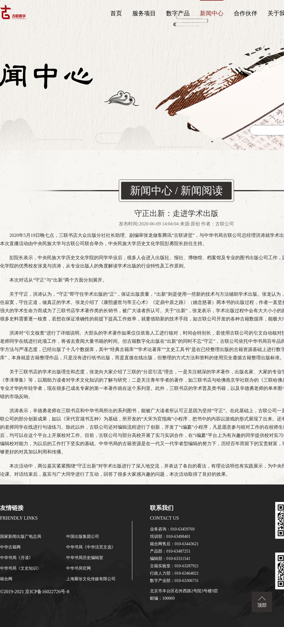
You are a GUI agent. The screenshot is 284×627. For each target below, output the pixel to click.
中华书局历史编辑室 (84, 558)
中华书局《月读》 (16, 558)
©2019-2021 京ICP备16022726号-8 (34, 591)
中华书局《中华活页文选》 (91, 547)
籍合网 (6, 579)
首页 (116, 13)
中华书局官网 (78, 568)
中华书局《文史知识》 (20, 568)
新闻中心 (211, 13)
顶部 (262, 605)
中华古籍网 (10, 547)
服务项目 (144, 13)
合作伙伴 (245, 13)
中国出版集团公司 (82, 536)
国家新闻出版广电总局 (20, 536)
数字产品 (178, 13)
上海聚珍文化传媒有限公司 (91, 579)
